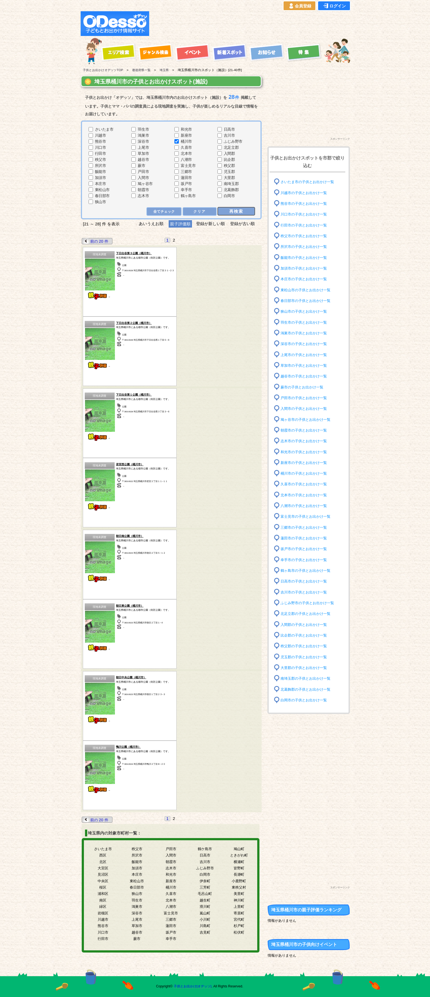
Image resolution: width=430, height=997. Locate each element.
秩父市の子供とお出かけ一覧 (305, 236)
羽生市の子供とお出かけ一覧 (305, 322)
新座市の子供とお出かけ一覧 (305, 463)
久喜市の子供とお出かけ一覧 (305, 484)
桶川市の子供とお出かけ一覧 (305, 473)
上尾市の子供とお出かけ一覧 (305, 354)
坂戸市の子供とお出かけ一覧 (305, 549)
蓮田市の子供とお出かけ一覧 (305, 538)
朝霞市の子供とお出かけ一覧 (305, 430)
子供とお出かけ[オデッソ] (192, 986)
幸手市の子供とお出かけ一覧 (305, 560)
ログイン (334, 6)
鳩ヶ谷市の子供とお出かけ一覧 (307, 419)
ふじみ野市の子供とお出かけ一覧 (309, 603)
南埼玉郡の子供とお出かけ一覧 (307, 678)
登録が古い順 (243, 223)
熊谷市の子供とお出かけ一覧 (305, 203)
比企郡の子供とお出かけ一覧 (305, 635)
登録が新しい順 (210, 223)
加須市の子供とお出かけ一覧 (305, 268)
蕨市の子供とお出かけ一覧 (304, 387)
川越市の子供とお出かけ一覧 (305, 193)
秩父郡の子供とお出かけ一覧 (305, 646)
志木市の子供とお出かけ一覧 (305, 441)
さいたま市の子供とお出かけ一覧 (309, 182)
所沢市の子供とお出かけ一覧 (305, 247)
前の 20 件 (95, 241)
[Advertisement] (251, 23)
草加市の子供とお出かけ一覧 (305, 365)
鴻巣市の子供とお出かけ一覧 (305, 333)
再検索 (237, 211)
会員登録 (299, 6)
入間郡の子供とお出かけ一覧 (305, 624)
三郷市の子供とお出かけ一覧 (305, 527)
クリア (200, 211)
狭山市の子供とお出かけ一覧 (305, 311)
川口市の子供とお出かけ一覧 (305, 214)
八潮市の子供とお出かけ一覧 (305, 506)
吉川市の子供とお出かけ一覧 (305, 592)
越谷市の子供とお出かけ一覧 (305, 376)
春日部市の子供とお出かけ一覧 (307, 301)
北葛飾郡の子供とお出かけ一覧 (307, 689)
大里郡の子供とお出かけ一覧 (305, 668)
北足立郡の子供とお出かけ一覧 (307, 614)
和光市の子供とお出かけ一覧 (305, 452)
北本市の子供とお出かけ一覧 (305, 495)
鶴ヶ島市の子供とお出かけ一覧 (307, 570)
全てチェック (165, 211)
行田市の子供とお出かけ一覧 (305, 225)
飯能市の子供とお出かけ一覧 (305, 257)
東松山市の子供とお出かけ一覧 (307, 290)
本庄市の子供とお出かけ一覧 (305, 279)
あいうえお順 (150, 223)
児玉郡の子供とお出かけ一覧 (305, 657)
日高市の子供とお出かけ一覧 (305, 581)
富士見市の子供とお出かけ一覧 (307, 516)
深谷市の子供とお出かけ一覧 (305, 344)
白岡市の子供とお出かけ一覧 (305, 700)
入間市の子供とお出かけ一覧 (305, 409)
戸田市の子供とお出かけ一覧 (305, 398)
